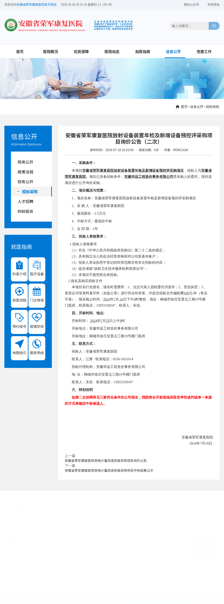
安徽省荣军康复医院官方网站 (36, 4)
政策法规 (25, 172)
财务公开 (25, 181)
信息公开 (173, 51)
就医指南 (142, 51)
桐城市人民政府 (135, 511)
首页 (20, 51)
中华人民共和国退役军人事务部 (29, 511)
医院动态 (112, 51)
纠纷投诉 (25, 211)
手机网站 (213, 4)
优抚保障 (81, 51)
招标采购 (212, 106)
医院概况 (50, 51)
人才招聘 (25, 201)
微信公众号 (191, 4)
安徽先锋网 (185, 511)
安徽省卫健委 (162, 511)
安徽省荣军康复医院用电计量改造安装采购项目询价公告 (106, 460)
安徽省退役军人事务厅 (74, 511)
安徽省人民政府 (107, 511)
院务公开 (25, 162)
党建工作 (204, 51)
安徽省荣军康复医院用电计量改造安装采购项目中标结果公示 (109, 470)
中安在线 (19, 517)
